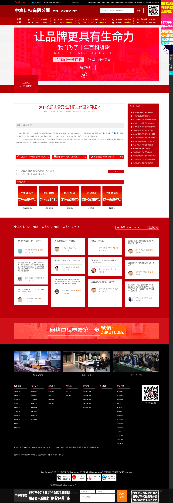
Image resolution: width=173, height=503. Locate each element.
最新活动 (51, 395)
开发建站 (120, 391)
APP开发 (17, 395)
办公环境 (34, 419)
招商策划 (112, 208)
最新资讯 (51, 386)
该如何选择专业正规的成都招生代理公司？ (38, 171)
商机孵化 (17, 415)
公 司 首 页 (19, 20)
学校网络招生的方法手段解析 (142, 152)
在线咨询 (153, 227)
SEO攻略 (120, 407)
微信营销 (17, 399)
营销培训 (17, 411)
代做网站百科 (136, 2)
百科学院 (144, 22)
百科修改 (69, 19)
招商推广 (17, 423)
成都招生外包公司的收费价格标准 (144, 123)
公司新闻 (35, 22)
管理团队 (69, 386)
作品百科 (94, 22)
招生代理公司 (113, 133)
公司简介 (34, 391)
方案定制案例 (87, 403)
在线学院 (120, 386)
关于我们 (35, 19)
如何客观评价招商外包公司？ (53, 2)
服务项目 (17, 386)
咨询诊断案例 (87, 395)
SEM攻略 (120, 395)
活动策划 (120, 443)
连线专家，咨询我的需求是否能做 (31, 157)
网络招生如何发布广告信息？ (142, 148)
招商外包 (70, 208)
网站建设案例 (87, 391)
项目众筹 (17, 419)
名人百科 (86, 19)
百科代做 (61, 19)
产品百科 (102, 19)
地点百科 (86, 22)
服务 (104, 10)
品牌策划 (17, 407)
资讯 (29, 21)
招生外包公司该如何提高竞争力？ (144, 130)
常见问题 (120, 419)
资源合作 (152, 19)
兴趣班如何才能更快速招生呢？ (143, 163)
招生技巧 (120, 435)
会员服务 (103, 386)
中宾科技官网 (25, 455)
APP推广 (119, 403)
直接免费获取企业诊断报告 (102, 157)
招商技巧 (120, 439)
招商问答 (120, 427)
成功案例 (86, 386)
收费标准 (119, 22)
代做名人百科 (100, 2)
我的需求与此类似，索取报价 (66, 157)
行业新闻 (44, 22)
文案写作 (120, 411)
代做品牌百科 (118, 2)
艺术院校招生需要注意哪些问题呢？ (144, 119)
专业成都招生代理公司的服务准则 (144, 134)
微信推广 (17, 403)
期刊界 (50, 455)
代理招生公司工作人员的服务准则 (144, 159)
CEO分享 (120, 431)
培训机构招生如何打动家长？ (142, 116)
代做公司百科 (127, 2)
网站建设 (17, 391)
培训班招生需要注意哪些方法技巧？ (144, 156)
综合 (138, 21)
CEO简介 (34, 411)
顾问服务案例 (87, 407)
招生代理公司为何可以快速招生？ (35, 174)
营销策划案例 (87, 399)
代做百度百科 (91, 2)
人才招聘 (34, 399)
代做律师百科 (145, 2)
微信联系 (34, 407)
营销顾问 (68, 395)
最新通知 (51, 403)
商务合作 (34, 415)
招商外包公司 (42, 455)
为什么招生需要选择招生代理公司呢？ (145, 141)
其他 (79, 21)
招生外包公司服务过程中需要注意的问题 (146, 127)
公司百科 (94, 19)
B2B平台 (34, 455)
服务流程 (127, 19)
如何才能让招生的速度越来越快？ (144, 112)
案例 (113, 21)
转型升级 (91, 208)
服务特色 (119, 19)
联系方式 (34, 403)
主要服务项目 (48, 208)
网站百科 (61, 455)
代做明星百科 (154, 2)
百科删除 (61, 22)
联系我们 (152, 22)
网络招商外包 (27, 208)
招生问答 (120, 423)
